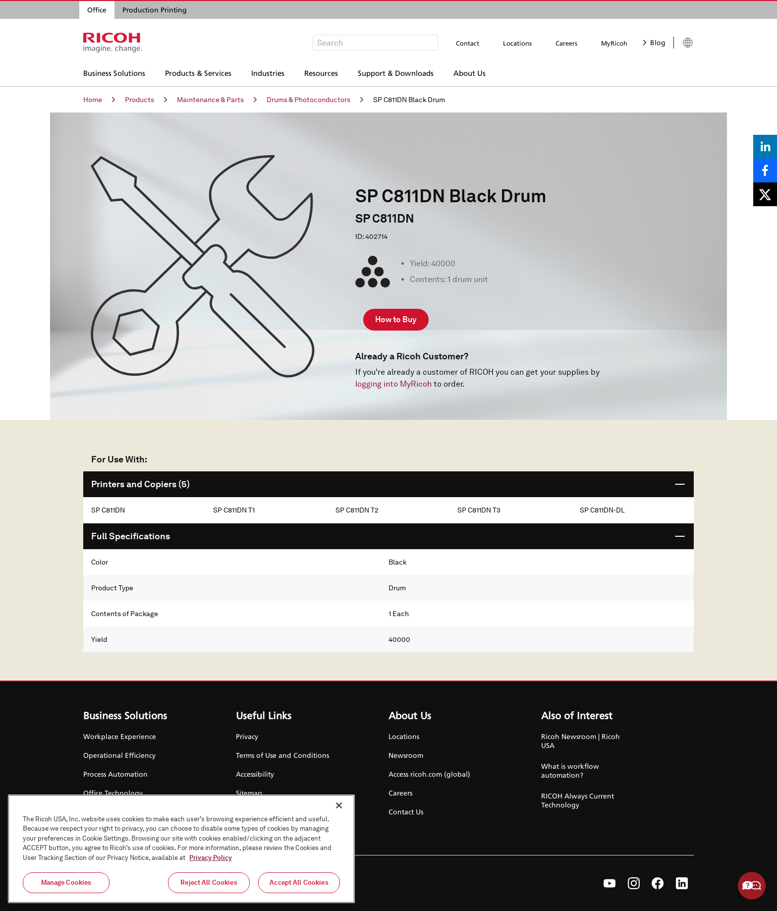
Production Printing (154, 9)
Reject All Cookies (208, 882)
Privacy (247, 736)
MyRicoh (614, 43)
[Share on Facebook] (765, 170)
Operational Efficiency (119, 755)
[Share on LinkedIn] (765, 147)
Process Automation (115, 774)
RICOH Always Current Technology (577, 800)
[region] (181, 849)
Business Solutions (114, 72)
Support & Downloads (396, 72)
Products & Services (198, 72)
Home (99, 100)
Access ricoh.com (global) (429, 774)
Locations (517, 43)
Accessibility (255, 774)
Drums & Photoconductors (315, 100)
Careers (566, 43)
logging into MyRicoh (393, 384)
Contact (467, 43)
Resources (321, 72)
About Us (469, 72)
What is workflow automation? (570, 770)
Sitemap (249, 793)
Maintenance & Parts (217, 100)
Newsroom (405, 755)
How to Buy (396, 319)
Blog (654, 42)
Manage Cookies (66, 882)
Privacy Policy (210, 857)
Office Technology (113, 793)
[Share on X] (765, 194)
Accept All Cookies (299, 882)
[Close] (339, 805)
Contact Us (405, 811)
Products (146, 100)
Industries (267, 72)
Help (752, 886)
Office (97, 9)
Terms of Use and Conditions (282, 755)
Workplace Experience (119, 736)
